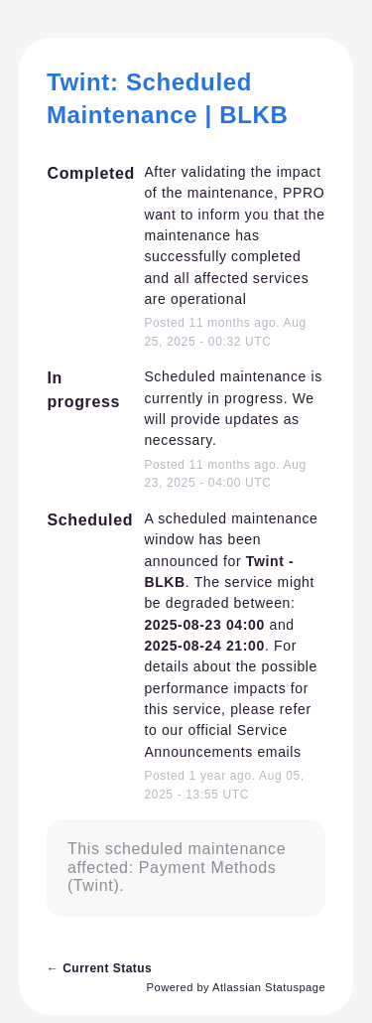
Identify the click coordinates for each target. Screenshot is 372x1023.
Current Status (99, 968)
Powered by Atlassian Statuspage (236, 987)
